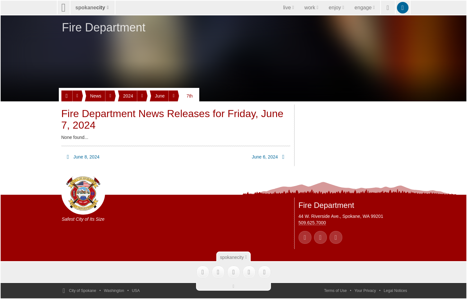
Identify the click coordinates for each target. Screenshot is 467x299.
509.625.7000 (312, 222)
